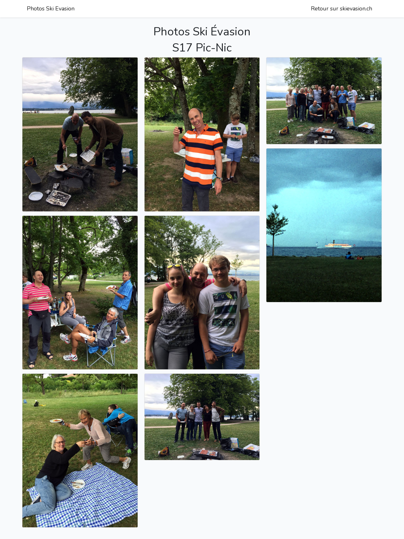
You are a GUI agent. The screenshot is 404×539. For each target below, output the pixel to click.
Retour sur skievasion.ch (341, 8)
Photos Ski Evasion (50, 8)
